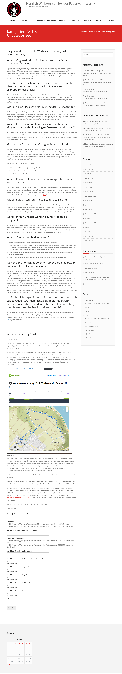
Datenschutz (99, 21)
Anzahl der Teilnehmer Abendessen (20, 551)
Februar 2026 (89, 169)
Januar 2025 (89, 174)
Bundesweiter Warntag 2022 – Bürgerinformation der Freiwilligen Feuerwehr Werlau (97, 73)
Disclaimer (110, 21)
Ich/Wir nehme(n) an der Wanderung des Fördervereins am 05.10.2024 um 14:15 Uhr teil (39, 524)
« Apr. (8, 665)
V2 (88, 307)
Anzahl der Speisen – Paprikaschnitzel (21, 575)
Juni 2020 (88, 232)
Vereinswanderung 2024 (21, 334)
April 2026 (88, 165)
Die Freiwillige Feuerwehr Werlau (44, 21)
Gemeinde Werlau (91, 268)
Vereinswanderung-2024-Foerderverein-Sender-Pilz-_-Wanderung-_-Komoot (25, 368)
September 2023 (90, 196)
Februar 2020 (89, 236)
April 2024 (88, 187)
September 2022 (90, 214)
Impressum (87, 21)
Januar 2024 (89, 191)
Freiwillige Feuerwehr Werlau (94, 264)
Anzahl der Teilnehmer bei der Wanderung (22, 530)
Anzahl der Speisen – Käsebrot (18, 591)
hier (44, 195)
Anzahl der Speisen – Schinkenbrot (19, 583)
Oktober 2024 (89, 178)
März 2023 (88, 200)
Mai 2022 (88, 218)
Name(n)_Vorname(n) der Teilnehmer (20, 514)
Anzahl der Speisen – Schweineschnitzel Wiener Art (25, 559)
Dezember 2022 (90, 209)
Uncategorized (90, 272)
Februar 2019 (89, 241)
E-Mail (9, 599)
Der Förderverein (74, 21)
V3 (88, 311)
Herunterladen (48, 368)
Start (86, 315)
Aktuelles (62, 21)
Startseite (13, 21)
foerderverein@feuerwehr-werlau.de (19, 498)
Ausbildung (25, 21)
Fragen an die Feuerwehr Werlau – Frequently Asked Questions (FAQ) (38, 52)
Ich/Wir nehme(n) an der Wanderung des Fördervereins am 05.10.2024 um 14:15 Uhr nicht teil (41, 526)
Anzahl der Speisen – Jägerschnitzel (20, 567)
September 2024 (90, 183)
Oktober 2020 (89, 227)
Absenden (11, 608)
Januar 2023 (89, 205)
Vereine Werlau (90, 284)
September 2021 (90, 223)
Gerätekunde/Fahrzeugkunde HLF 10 (99, 303)
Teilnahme (11, 522)
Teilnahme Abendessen (16, 538)
